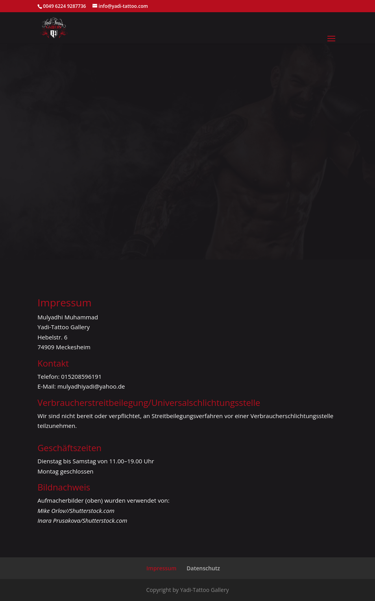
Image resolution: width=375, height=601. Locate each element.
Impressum (161, 568)
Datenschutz (203, 568)
